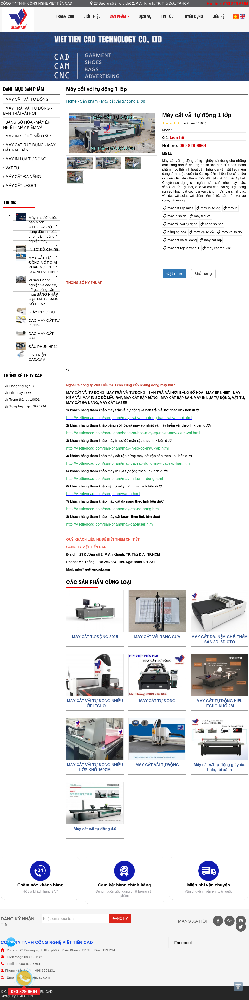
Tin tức (167, 16)
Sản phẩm (119, 16)
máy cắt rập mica (178, 208)
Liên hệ (218, 16)
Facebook (183, 942)
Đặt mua (174, 273)
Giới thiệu (91, 16)
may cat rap (211, 240)
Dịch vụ (145, 16)
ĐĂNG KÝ (120, 919)
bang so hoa (211, 224)
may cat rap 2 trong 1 (181, 248)
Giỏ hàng (203, 273)
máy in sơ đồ (208, 208)
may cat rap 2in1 (217, 248)
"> (135, 370)
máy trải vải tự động (180, 224)
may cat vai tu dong (180, 240)
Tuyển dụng (193, 16)
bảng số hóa (174, 232)
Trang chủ (65, 16)
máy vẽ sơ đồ (201, 232)
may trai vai (200, 216)
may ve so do (229, 232)
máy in (230, 208)
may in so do (174, 216)
